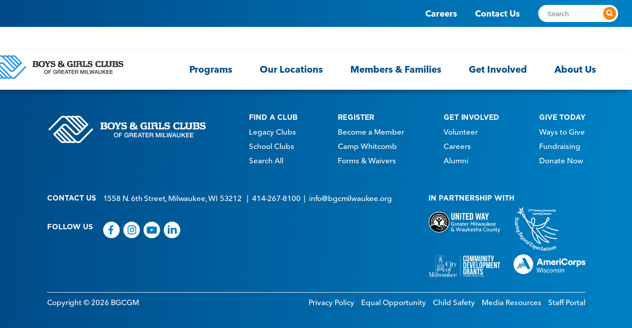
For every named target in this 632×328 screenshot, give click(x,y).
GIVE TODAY (562, 115)
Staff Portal (566, 300)
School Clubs (271, 144)
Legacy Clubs (272, 129)
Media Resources (511, 300)
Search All (266, 158)
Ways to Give (562, 129)
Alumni (456, 158)
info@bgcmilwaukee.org (350, 196)
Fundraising (559, 144)
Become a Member (371, 129)
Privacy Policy (331, 300)
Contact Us (497, 13)
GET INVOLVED (471, 115)
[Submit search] (609, 13)
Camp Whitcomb (367, 144)
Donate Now (561, 158)
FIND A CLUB (273, 115)
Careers (441, 13)
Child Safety (454, 300)
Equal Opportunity (393, 300)
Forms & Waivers (367, 158)
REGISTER (356, 115)
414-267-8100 (276, 196)
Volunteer (461, 129)
